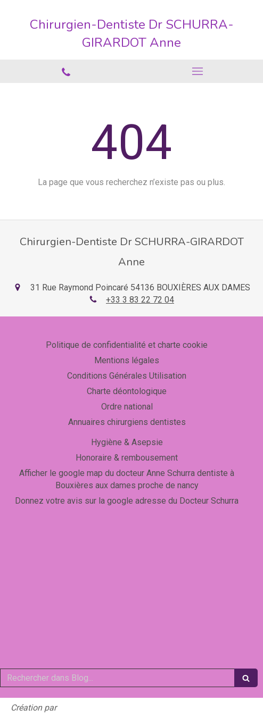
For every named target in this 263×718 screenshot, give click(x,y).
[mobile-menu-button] (197, 71)
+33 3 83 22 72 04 (140, 300)
